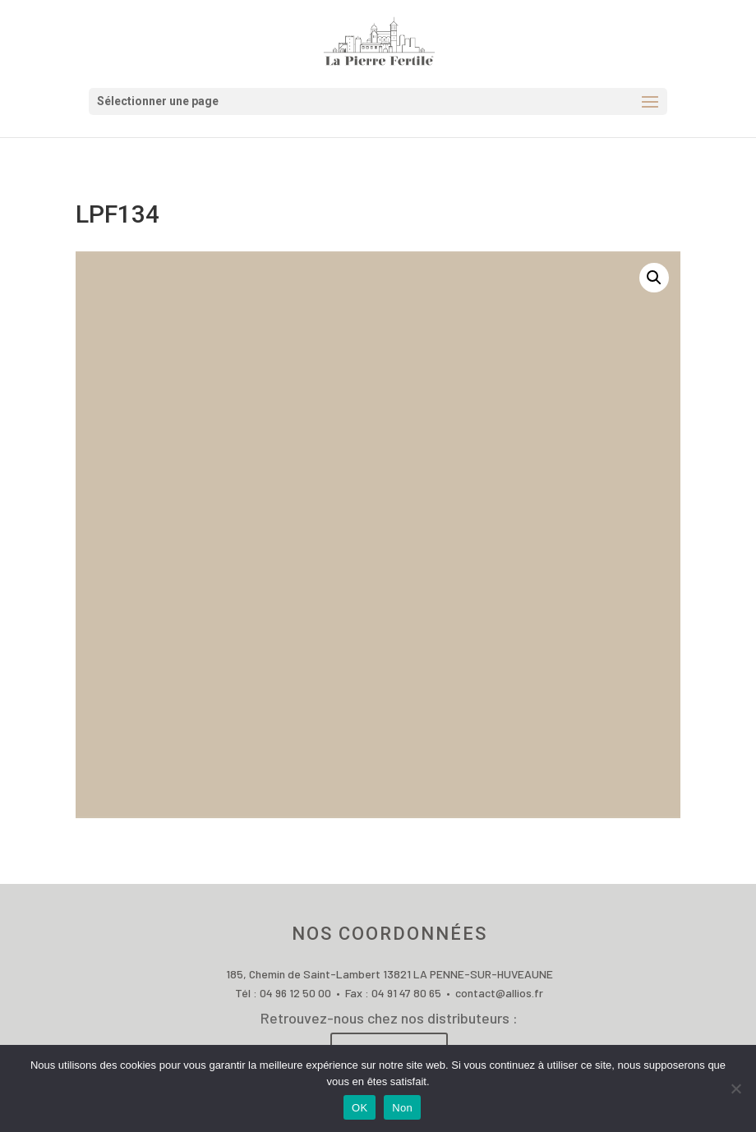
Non (402, 1108)
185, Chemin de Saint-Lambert (304, 974)
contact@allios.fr (499, 993)
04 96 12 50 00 (295, 993)
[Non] (735, 1088)
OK (359, 1108)
